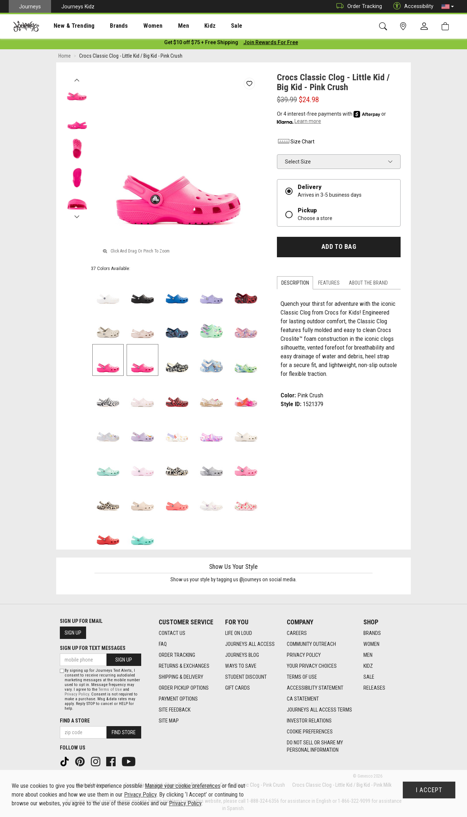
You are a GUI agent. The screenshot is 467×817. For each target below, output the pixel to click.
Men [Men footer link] (368, 655)
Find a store (75, 721)
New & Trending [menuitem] (67, 26)
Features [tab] (329, 284)
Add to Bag (338, 248)
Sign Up (73, 633)
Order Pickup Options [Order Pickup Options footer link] (184, 688)
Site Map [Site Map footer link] (169, 721)
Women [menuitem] (137, 26)
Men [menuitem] (164, 26)
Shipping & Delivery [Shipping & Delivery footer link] (181, 677)
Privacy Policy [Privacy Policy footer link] (304, 655)
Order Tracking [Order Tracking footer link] (177, 655)
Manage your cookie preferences (182, 785)
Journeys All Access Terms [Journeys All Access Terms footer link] (319, 710)
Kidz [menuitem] (187, 26)
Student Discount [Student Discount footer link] (246, 677)
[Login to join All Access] (201, 43)
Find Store (124, 732)
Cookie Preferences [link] (310, 732)
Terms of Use (110, 689)
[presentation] (67, 26)
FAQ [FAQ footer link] (163, 644)
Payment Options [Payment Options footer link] (178, 699)
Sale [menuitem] (210, 26)
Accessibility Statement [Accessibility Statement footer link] (315, 688)
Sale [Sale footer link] (368, 677)
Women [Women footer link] (371, 644)
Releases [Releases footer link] (374, 688)
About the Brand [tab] (368, 284)
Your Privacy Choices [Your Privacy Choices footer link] (312, 666)
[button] (447, 6)
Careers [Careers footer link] (297, 633)
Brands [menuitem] (107, 26)
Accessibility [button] (411, 6)
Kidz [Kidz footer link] (368, 666)
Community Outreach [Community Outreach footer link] (311, 644)
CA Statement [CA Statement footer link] (303, 699)
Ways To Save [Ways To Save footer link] (240, 666)
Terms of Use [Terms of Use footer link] (302, 677)
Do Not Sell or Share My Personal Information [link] (315, 746)
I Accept (429, 790)
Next (76, 216)
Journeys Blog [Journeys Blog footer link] (242, 655)
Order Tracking (357, 6)
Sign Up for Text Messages (93, 648)
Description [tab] (295, 284)
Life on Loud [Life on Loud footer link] (238, 633)
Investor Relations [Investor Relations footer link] (309, 721)
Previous (76, 79)
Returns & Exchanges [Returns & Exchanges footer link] (184, 666)
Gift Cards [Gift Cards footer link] (237, 688)
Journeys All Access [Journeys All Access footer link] (250, 644)
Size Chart (295, 143)
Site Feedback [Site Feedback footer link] (174, 710)
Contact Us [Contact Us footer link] (172, 633)
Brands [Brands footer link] (372, 633)
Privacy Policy (77, 694)
